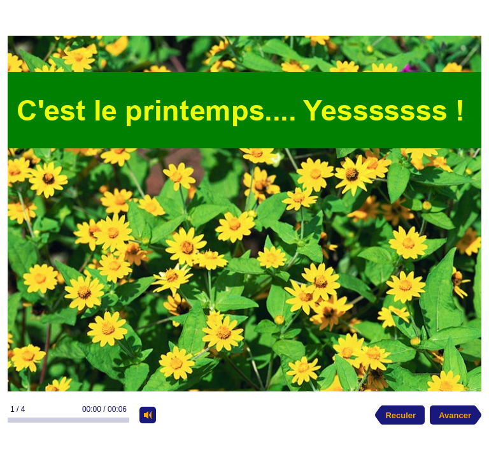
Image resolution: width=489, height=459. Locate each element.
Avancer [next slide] (455, 415)
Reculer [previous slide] (400, 415)
